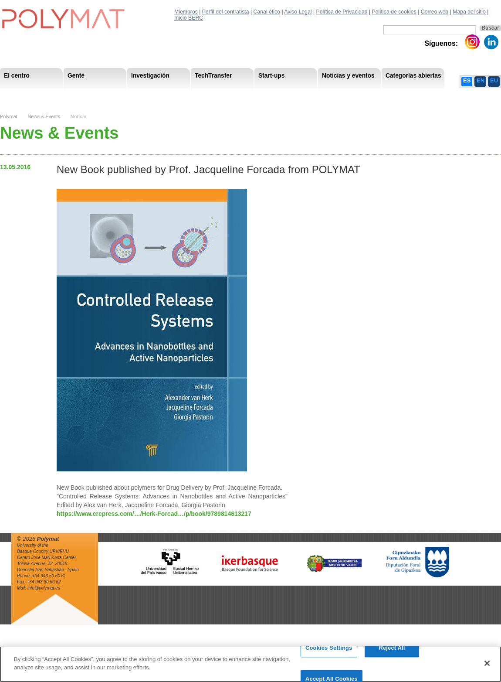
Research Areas (25, 95)
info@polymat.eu (43, 588)
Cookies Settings (328, 652)
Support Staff (71, 95)
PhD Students (197, 95)
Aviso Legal (297, 12)
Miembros (186, 12)
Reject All (392, 652)
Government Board (80, 95)
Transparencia (202, 95)
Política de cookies (394, 12)
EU (494, 80)
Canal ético (267, 12)
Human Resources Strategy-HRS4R (321, 95)
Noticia (79, 116)
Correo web (434, 12)
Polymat (8, 116)
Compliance (248, 95)
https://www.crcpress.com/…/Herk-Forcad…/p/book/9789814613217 (154, 513)
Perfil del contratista (225, 12)
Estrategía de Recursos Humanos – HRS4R (284, 95)
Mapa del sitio (469, 12)
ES (467, 80)
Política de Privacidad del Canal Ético (430, 95)
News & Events (43, 116)
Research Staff (24, 95)
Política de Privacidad (342, 12)
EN (480, 80)
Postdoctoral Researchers (133, 95)
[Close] (487, 667)
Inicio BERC (188, 18)
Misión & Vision (24, 95)
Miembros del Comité (144, 95)
